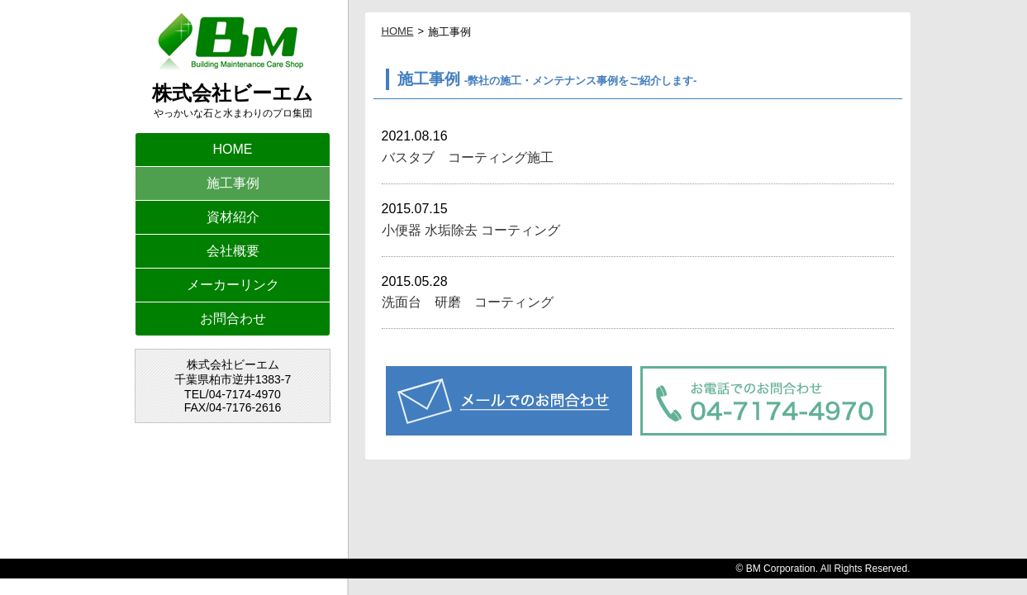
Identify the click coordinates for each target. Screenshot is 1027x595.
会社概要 (233, 251)
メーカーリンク (233, 285)
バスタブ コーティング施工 (474, 157)
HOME (233, 149)
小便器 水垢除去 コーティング (471, 230)
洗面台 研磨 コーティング (468, 302)
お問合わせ (233, 319)
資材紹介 (233, 217)
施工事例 (233, 183)
